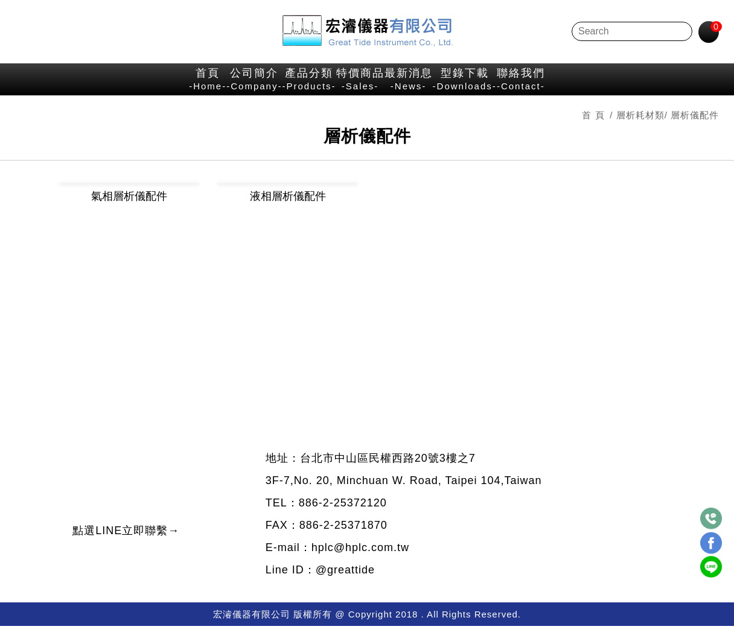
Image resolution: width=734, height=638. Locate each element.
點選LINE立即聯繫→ (152, 558)
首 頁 (592, 128)
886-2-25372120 (342, 515)
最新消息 (451, 85)
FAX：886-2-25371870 (326, 537)
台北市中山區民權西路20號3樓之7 (388, 470)
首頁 (79, 85)
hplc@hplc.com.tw (365, 559)
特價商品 (361, 85)
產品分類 (267, 85)
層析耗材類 (639, 128)
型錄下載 (550, 85)
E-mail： (289, 559)
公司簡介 (169, 85)
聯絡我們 (650, 85)
